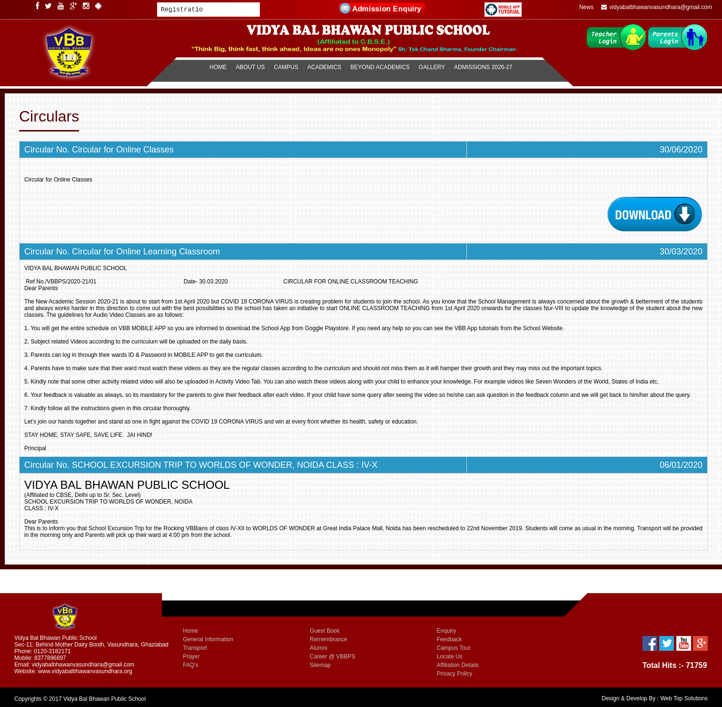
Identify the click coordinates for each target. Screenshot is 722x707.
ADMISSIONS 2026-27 (483, 67)
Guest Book (325, 630)
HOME (218, 67)
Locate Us (450, 656)
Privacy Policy (455, 673)
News (586, 7)
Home (190, 630)
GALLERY (432, 67)
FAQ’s (190, 665)
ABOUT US (250, 67)
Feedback (449, 639)
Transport (195, 648)
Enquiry (446, 630)
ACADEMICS (324, 67)
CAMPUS (286, 67)
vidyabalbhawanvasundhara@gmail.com (656, 7)
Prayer (191, 656)
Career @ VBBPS (333, 656)
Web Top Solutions (684, 698)
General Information (208, 639)
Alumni (318, 648)
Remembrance (328, 639)
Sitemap (320, 665)
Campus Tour (454, 648)
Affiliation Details (458, 665)
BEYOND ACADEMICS (380, 67)
